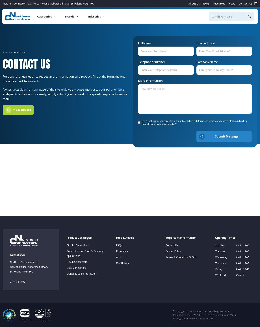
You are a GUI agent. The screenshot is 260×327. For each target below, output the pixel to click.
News (232, 3)
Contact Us (245, 3)
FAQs (206, 3)
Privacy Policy (173, 251)
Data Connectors (76, 267)
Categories (49, 16)
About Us (194, 3)
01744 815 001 (18, 281)
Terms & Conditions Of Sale (181, 257)
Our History (122, 263)
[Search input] (228, 16)
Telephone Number (166, 67)
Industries (99, 16)
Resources (219, 3)
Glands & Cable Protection (81, 273)
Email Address (224, 48)
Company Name (224, 67)
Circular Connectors (78, 245)
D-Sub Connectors (77, 261)
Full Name (166, 48)
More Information (195, 96)
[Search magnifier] (250, 16)
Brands (74, 16)
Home (6, 52)
